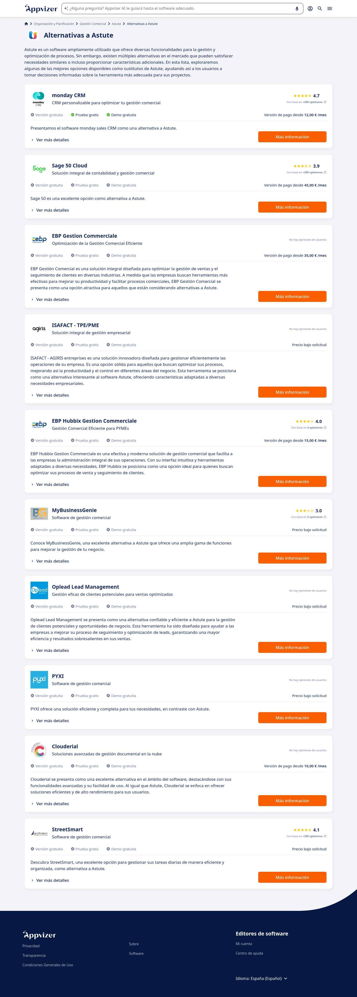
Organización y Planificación (54, 23)
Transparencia (34, 955)
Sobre (134, 943)
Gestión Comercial (93, 23)
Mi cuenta (244, 943)
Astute (116, 23)
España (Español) (269, 978)
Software (136, 953)
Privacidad (31, 945)
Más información (292, 137)
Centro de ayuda (249, 953)
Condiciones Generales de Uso (47, 964)
